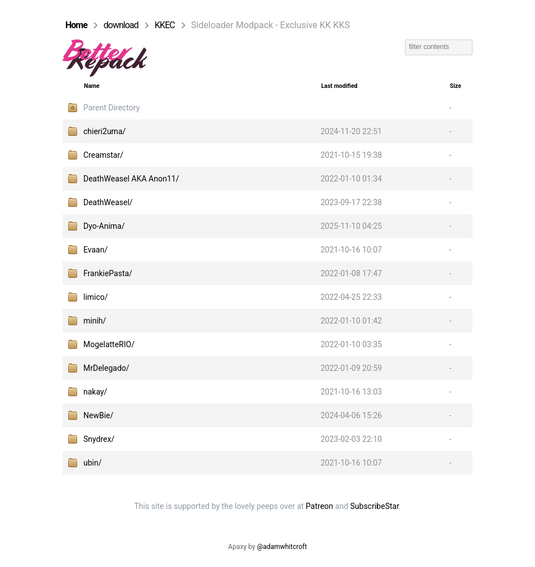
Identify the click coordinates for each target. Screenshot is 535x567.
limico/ (95, 297)
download (121, 25)
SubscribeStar (374, 506)
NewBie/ (98, 415)
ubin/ (92, 462)
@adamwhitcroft (282, 547)
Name (92, 86)
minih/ (94, 320)
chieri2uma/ (104, 131)
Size (455, 86)
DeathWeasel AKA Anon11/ (131, 178)
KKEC (165, 25)
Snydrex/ (98, 439)
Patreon (319, 506)
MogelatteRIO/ (109, 344)
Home (76, 25)
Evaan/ (95, 249)
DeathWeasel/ (108, 202)
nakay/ (95, 391)
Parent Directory (111, 107)
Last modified (339, 86)
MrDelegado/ (106, 368)
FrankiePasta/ (107, 273)
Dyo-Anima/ (104, 226)
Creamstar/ (103, 155)
